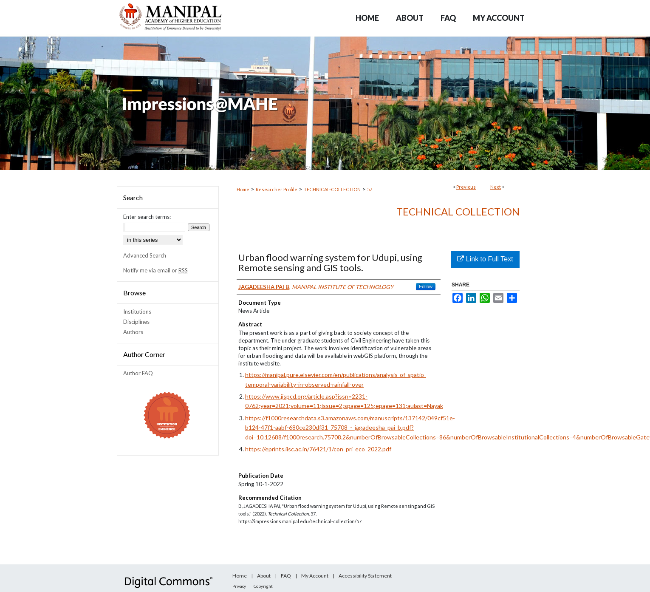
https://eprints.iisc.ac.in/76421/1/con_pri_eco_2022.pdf (318, 449)
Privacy (239, 586)
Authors (133, 332)
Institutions (137, 311)
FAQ (286, 575)
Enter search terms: (147, 216)
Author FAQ (138, 373)
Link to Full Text (485, 259)
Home (243, 189)
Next (495, 187)
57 (369, 189)
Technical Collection (458, 211)
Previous (466, 187)
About (264, 575)
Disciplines (136, 321)
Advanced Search (144, 255)
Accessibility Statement (365, 575)
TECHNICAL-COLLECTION (332, 189)
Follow (425, 286)
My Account (314, 575)
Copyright (263, 586)
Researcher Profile (276, 189)
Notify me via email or (155, 270)
